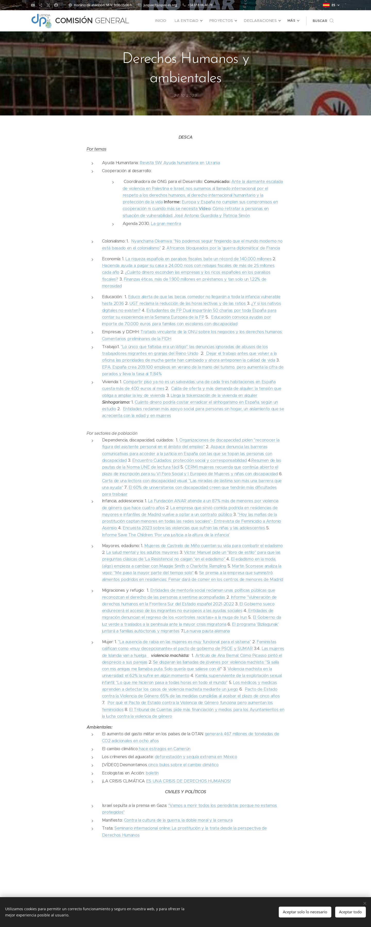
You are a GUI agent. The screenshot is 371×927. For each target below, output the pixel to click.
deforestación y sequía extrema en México (196, 756)
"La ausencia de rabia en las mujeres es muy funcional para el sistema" (184, 642)
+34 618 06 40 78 (200, 5)
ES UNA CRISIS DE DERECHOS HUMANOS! (188, 781)
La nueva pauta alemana (207, 631)
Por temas (96, 149)
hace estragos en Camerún (164, 748)
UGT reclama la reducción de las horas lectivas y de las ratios (188, 303)
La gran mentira (166, 223)
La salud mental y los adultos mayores (142, 552)
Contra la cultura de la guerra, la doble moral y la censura (178, 820)
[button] (323, 20)
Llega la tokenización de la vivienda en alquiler (214, 395)
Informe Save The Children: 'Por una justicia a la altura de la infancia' (166, 535)
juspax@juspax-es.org (160, 5)
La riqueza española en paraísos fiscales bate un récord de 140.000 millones (198, 259)
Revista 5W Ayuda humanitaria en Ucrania (180, 162)
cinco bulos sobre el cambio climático (183, 764)
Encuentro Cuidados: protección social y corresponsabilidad (189, 460)
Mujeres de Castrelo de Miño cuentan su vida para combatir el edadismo (213, 545)
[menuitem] (147, 20)
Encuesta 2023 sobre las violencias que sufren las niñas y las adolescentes (194, 528)
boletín (152, 773)
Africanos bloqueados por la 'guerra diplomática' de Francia (223, 248)
